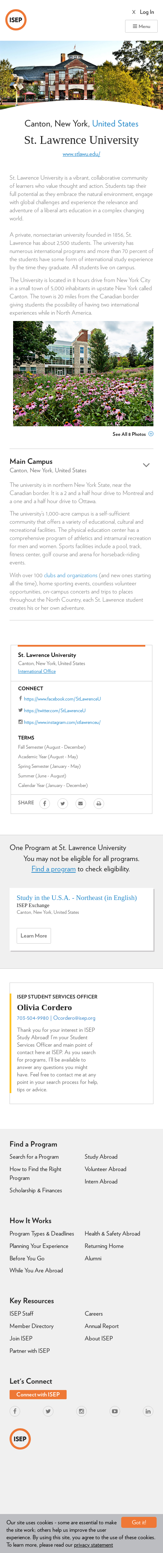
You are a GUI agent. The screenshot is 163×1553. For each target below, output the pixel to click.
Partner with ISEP (30, 1350)
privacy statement (93, 1544)
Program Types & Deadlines (42, 1233)
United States (115, 123)
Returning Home (104, 1245)
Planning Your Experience (39, 1245)
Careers (94, 1313)
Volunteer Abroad (106, 1168)
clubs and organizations (70, 575)
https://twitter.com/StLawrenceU (55, 710)
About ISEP (99, 1338)
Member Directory (32, 1325)
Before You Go (27, 1258)
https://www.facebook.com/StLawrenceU (62, 699)
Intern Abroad (101, 1181)
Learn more (36, 938)
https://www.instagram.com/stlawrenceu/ (62, 722)
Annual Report (102, 1325)
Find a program (54, 868)
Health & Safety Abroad (112, 1233)
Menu (141, 26)
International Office (37, 671)
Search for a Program (34, 1156)
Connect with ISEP (38, 1394)
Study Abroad (101, 1156)
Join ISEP (21, 1338)
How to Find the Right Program (35, 1173)
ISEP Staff (21, 1313)
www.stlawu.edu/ (81, 153)
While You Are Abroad (36, 1270)
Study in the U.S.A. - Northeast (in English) (77, 897)
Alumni (93, 1258)
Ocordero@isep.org (74, 1017)
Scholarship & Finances (36, 1190)
